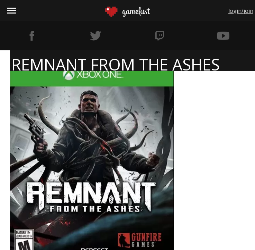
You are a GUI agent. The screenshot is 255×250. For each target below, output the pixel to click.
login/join (240, 11)
